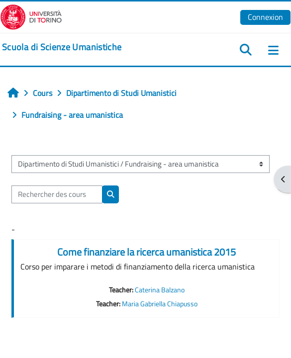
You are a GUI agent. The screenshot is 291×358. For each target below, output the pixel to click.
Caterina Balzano (160, 289)
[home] (61, 47)
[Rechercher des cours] (56, 194)
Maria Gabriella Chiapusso (159, 303)
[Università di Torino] (31, 16)
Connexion (265, 17)
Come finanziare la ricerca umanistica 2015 (146, 252)
